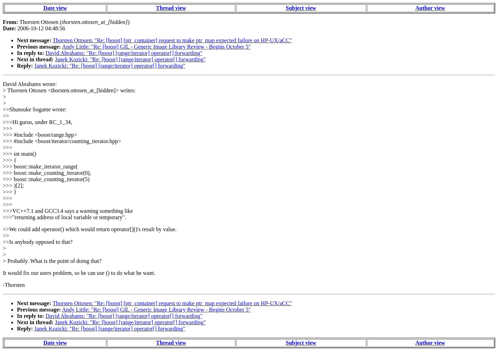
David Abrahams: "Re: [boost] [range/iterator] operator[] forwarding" (123, 53)
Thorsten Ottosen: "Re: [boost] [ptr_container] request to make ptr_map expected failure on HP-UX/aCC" (172, 40)
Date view (55, 8)
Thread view (171, 8)
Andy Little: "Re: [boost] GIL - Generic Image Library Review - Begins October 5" (156, 47)
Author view (430, 8)
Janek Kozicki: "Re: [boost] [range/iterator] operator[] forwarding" (130, 59)
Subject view (301, 8)
